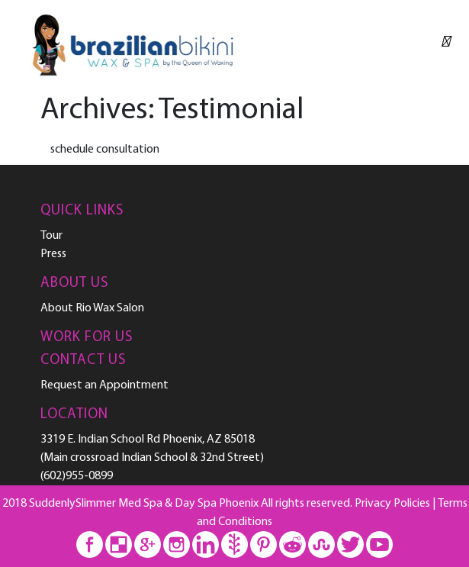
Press (53, 254)
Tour (51, 236)
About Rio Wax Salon (92, 308)
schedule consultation (104, 149)
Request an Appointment (104, 385)
